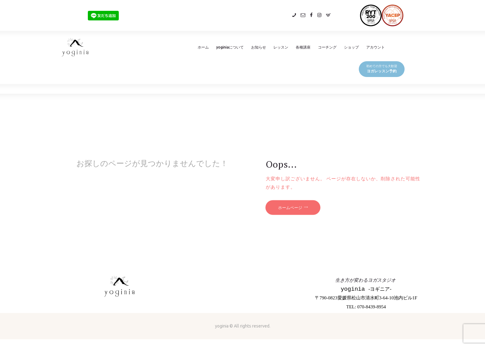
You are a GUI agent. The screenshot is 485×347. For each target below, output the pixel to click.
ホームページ (290, 207)
